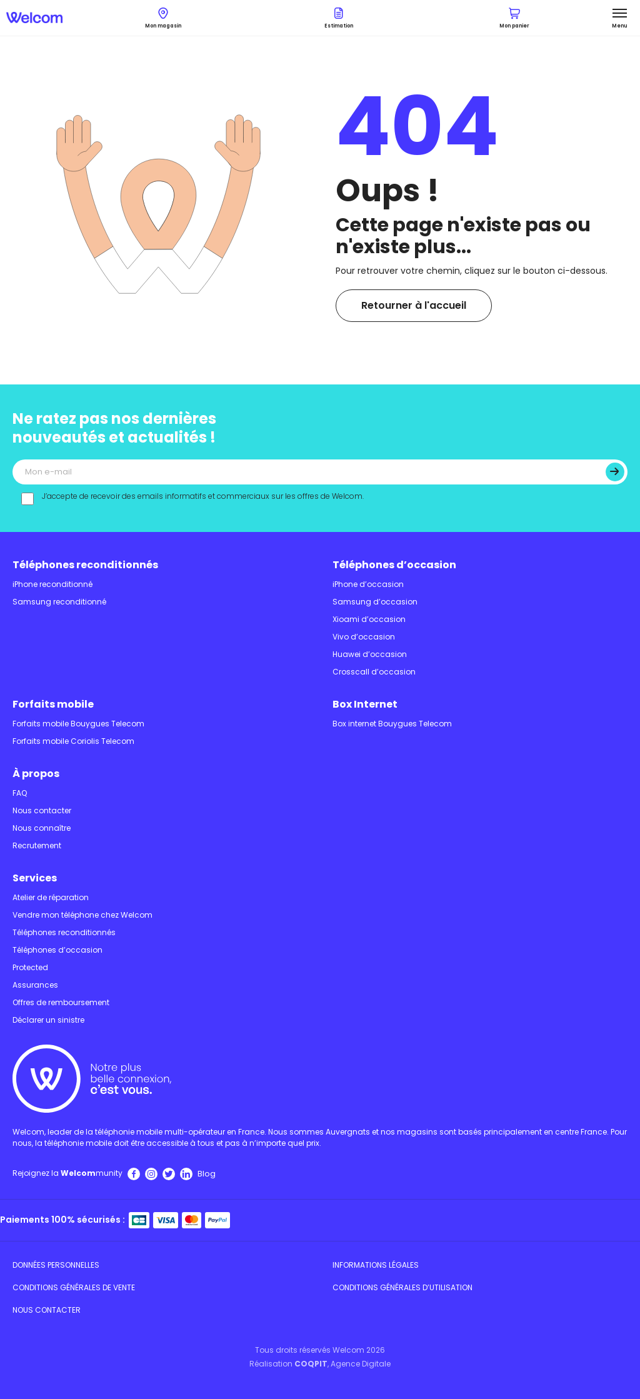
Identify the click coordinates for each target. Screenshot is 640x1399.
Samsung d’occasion (375, 601)
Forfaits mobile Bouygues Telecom (78, 723)
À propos (35, 773)
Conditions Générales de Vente (73, 1287)
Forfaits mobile (53, 704)
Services (34, 878)
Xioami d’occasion (369, 619)
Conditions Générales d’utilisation (402, 1287)
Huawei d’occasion (369, 654)
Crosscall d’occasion (374, 671)
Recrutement (36, 845)
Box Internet (365, 704)
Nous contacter (41, 810)
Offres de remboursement (60, 1002)
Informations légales (375, 1265)
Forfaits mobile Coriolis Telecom (73, 741)
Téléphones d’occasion (394, 565)
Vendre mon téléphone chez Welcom (82, 915)
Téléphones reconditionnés (85, 565)
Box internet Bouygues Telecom (392, 723)
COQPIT (311, 1363)
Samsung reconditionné (59, 601)
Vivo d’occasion (363, 636)
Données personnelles (55, 1265)
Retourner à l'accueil (413, 305)
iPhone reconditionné (52, 584)
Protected (30, 967)
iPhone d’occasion (368, 584)
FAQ (19, 793)
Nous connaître (41, 828)
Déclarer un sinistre (48, 1020)
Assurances (35, 985)
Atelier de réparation (50, 897)
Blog (207, 1174)
